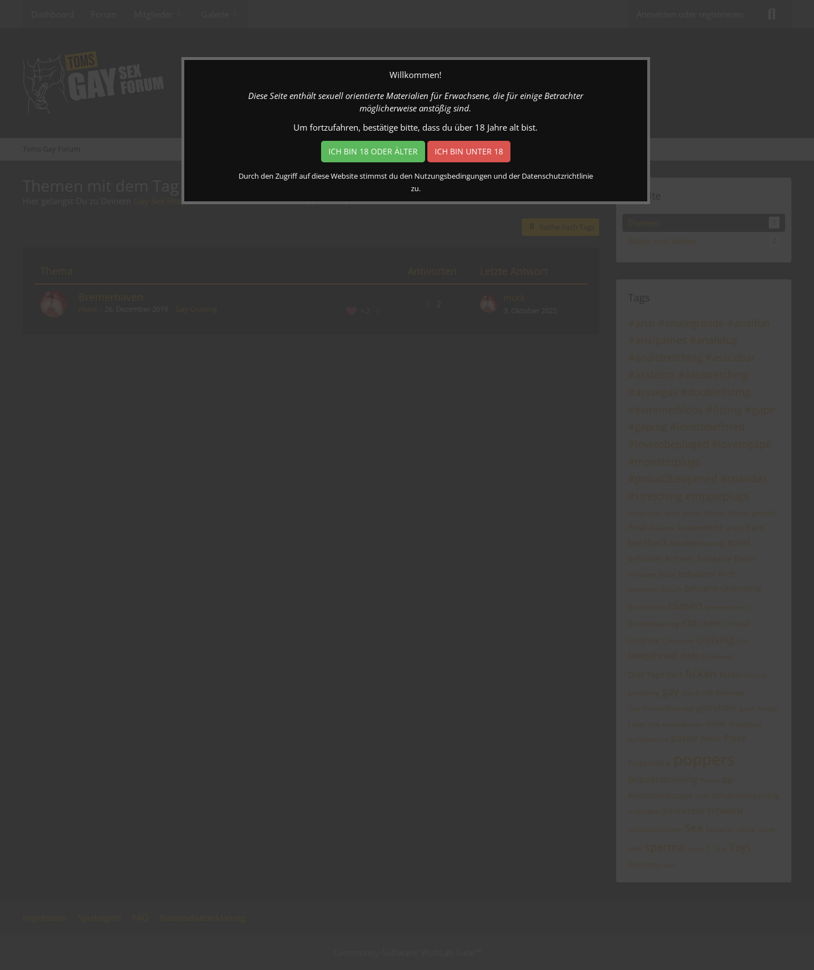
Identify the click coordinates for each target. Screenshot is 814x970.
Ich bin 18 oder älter (373, 151)
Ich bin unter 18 (469, 151)
